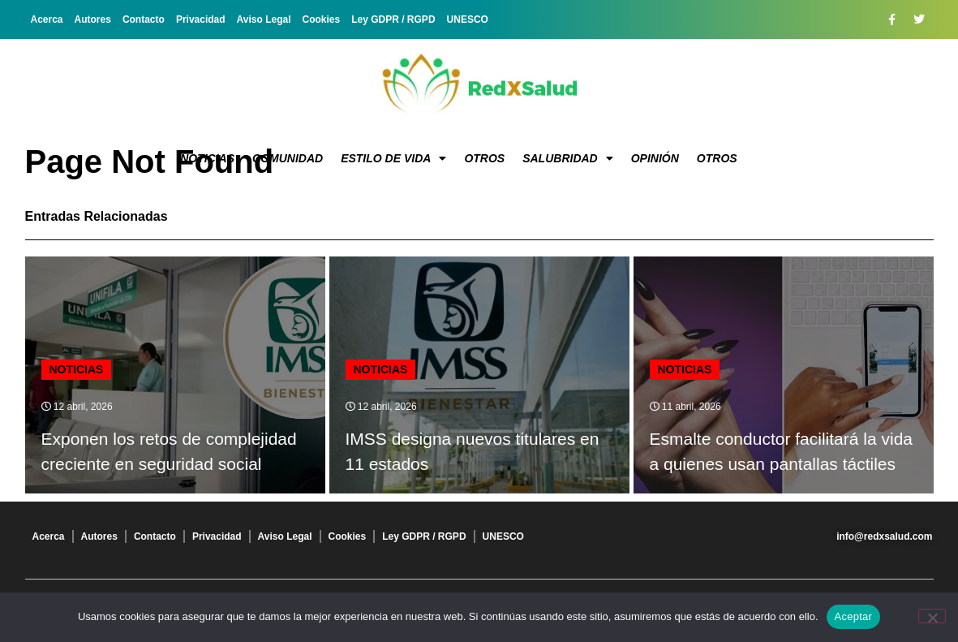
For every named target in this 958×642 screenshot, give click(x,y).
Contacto (143, 19)
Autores (93, 19)
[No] (932, 616)
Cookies (322, 19)
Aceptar (854, 616)
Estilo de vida (393, 158)
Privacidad (201, 19)
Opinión (655, 158)
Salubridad (567, 158)
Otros (484, 158)
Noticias (207, 158)
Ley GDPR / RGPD (393, 19)
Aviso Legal (264, 19)
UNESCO (467, 19)
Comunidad (287, 158)
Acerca (47, 19)
